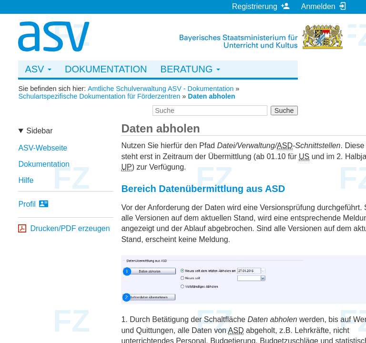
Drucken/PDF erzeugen (70, 228)
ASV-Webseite (42, 148)
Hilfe (25, 180)
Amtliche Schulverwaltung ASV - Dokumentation (161, 88)
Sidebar (39, 131)
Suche (284, 110)
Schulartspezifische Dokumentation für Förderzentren (99, 96)
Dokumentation (106, 69)
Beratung (190, 69)
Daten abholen (211, 96)
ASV (38, 69)
